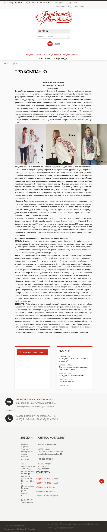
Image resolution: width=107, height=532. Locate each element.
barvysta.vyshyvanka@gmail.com (48, 495)
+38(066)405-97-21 (71, 54)
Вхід (69, 6)
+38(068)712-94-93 (34, 54)
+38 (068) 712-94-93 (43, 479)
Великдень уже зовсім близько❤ (71, 376)
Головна (6, 64)
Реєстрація (79, 6)
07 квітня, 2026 (64, 356)
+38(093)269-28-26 (52, 54)
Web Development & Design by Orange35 (19, 529)
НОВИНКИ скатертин (67, 382)
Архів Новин (63, 386)
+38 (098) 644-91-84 (43, 487)
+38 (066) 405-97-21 (43, 491)
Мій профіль (60, 3)
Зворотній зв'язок (68, 528)
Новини (64, 351)
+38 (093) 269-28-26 (46, 419)
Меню (45, 31)
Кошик (53, 43)
